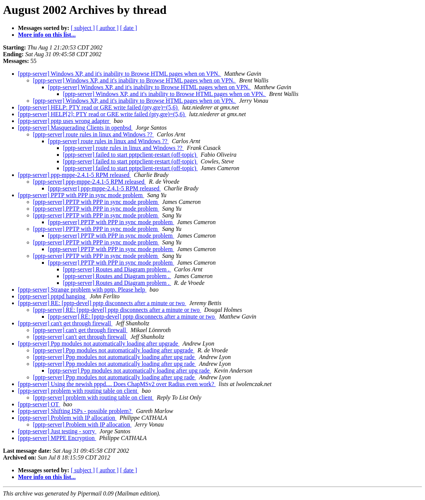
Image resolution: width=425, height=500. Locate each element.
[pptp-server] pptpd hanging (52, 296)
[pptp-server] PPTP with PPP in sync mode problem (81, 195)
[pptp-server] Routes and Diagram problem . (117, 269)
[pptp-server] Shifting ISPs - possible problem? (75, 411)
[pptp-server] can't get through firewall (65, 323)
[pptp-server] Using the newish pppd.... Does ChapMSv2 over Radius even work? (116, 384)
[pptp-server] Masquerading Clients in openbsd (75, 127)
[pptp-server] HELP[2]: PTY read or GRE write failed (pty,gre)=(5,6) (102, 114)
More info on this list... (47, 34)
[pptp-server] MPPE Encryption (57, 438)
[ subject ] (83, 28)
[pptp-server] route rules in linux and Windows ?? (93, 134)
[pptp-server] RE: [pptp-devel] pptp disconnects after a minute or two (102, 303)
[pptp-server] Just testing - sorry (57, 431)
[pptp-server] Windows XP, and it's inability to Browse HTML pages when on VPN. (119, 73)
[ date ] (128, 28)
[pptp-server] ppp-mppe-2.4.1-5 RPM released (74, 175)
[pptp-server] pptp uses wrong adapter (64, 121)
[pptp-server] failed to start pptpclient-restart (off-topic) (130, 154)
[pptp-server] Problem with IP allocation (67, 418)
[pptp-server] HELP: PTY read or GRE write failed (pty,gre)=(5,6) (98, 107)
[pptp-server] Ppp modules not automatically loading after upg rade (114, 357)
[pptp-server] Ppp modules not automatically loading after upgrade (99, 343)
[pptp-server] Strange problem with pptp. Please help (82, 289)
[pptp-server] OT (39, 404)
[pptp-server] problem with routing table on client (78, 391)
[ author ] (107, 28)
